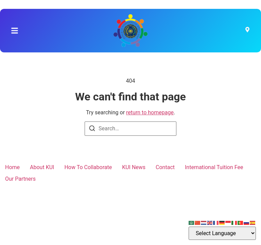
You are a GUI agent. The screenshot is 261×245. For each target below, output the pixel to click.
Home (12, 167)
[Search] (92, 129)
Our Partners (20, 179)
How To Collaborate (88, 167)
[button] (14, 30)
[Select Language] (222, 233)
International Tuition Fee (214, 167)
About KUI (42, 167)
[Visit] (247, 31)
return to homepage (150, 112)
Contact (165, 167)
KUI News (133, 167)
